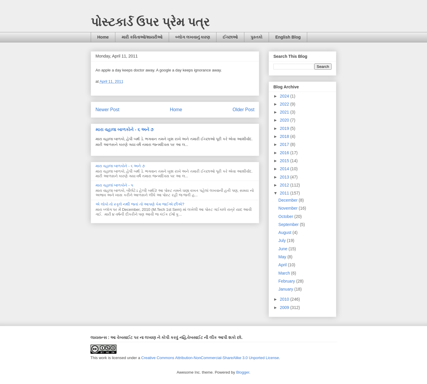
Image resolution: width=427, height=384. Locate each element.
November (288, 208)
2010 (285, 299)
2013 (285, 177)
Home (103, 37)
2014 (285, 168)
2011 (285, 193)
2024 (285, 96)
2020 (285, 120)
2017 (285, 144)
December (288, 200)
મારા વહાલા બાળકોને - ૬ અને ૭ (124, 129)
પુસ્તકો (256, 37)
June (283, 248)
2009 (285, 307)
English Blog (288, 37)
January (286, 289)
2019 (285, 128)
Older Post (243, 109)
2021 (285, 112)
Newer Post (107, 109)
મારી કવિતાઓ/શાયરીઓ (142, 37)
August (285, 232)
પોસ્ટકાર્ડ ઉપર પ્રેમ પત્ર (150, 21)
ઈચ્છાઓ (230, 37)
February (287, 281)
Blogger (242, 372)
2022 (285, 104)
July (282, 240)
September (289, 224)
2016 (285, 152)
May (282, 256)
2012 (285, 185)
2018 (285, 136)
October (286, 216)
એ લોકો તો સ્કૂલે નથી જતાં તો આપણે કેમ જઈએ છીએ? (139, 204)
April (283, 264)
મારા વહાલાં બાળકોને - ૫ (114, 185)
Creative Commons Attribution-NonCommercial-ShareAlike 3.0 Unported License (210, 358)
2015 (285, 160)
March (284, 273)
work (103, 358)
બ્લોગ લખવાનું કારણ (192, 37)
